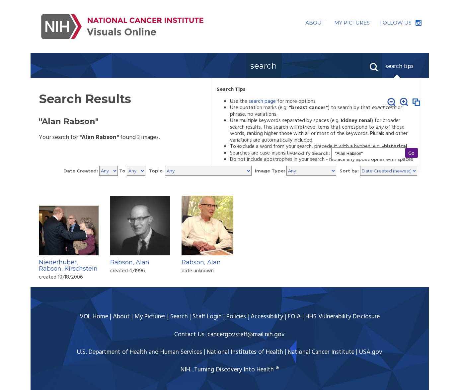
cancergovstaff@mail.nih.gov (246, 335)
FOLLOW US (395, 23)
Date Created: (80, 170)
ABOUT (315, 23)
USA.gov (370, 352)
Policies (236, 317)
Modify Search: (312, 153)
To (122, 170)
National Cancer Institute (321, 352)
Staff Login (207, 317)
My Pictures (150, 317)
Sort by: (349, 170)
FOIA (294, 317)
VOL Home (94, 317)
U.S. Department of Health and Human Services (139, 352)
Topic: (156, 170)
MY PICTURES (352, 23)
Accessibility (267, 317)
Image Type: (270, 170)
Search (179, 317)
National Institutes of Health (245, 352)
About (121, 317)
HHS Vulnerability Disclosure (342, 317)
